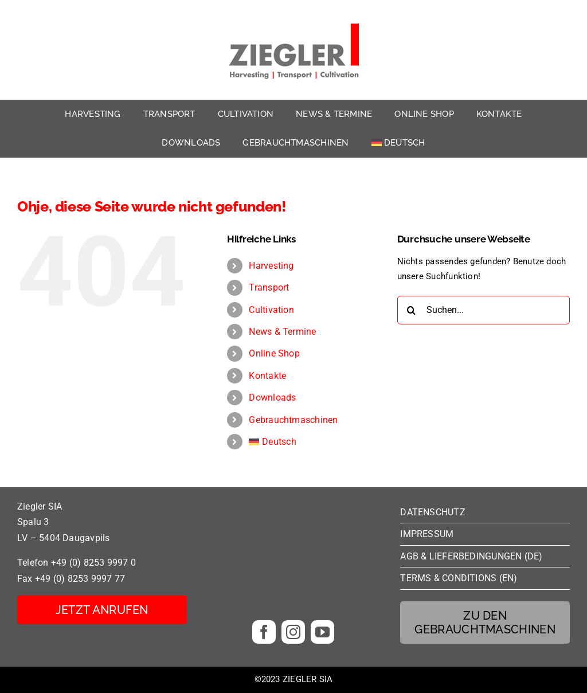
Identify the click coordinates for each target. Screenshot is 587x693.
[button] (25, 668)
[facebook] (264, 632)
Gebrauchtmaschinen (293, 419)
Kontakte (267, 375)
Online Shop (274, 353)
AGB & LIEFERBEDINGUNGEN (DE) (471, 556)
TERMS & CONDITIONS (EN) (458, 578)
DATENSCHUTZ (432, 512)
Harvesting (271, 265)
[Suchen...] (483, 310)
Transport (269, 287)
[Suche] (411, 310)
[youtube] (322, 632)
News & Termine (282, 331)
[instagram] (293, 632)
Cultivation (271, 309)
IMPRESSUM (426, 533)
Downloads (272, 397)
